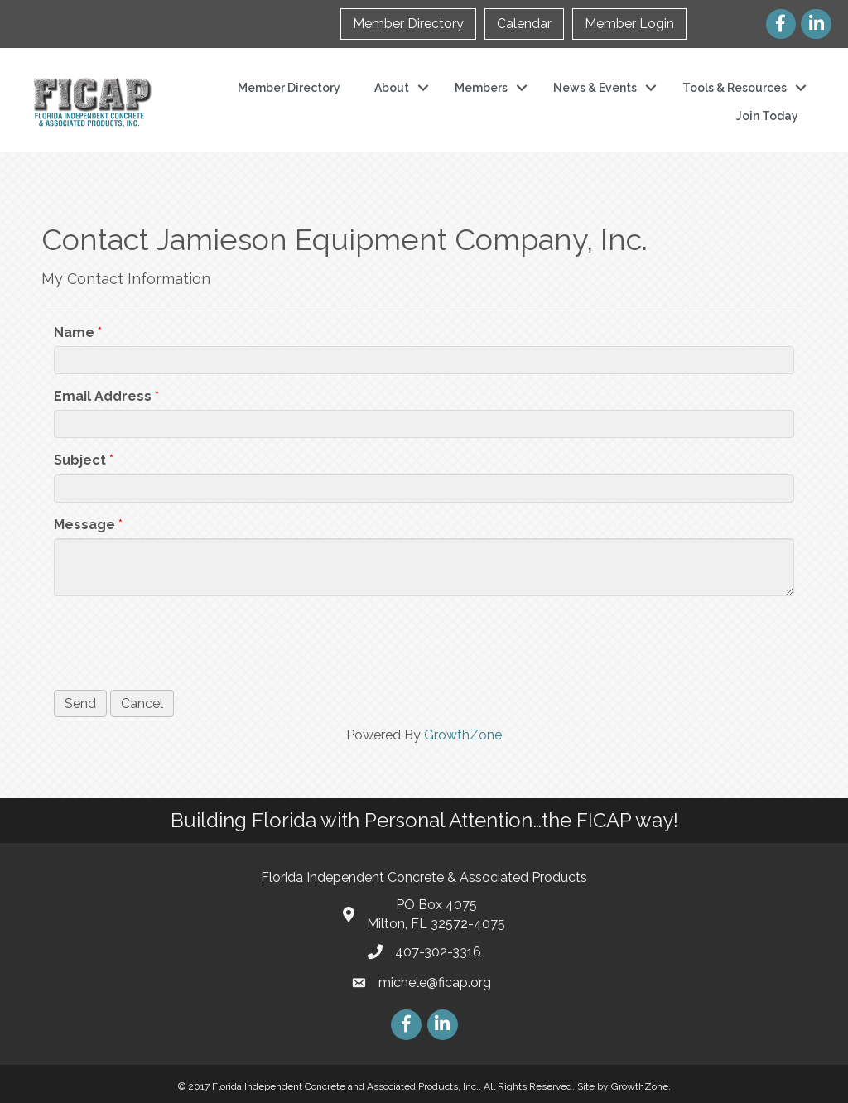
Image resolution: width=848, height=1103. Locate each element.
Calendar (524, 23)
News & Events (595, 87)
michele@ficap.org (434, 982)
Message (84, 524)
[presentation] (180, 641)
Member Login (629, 23)
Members (481, 87)
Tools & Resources (734, 87)
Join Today (767, 116)
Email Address (103, 396)
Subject (80, 460)
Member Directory (408, 23)
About (391, 87)
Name (74, 332)
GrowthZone (463, 735)
